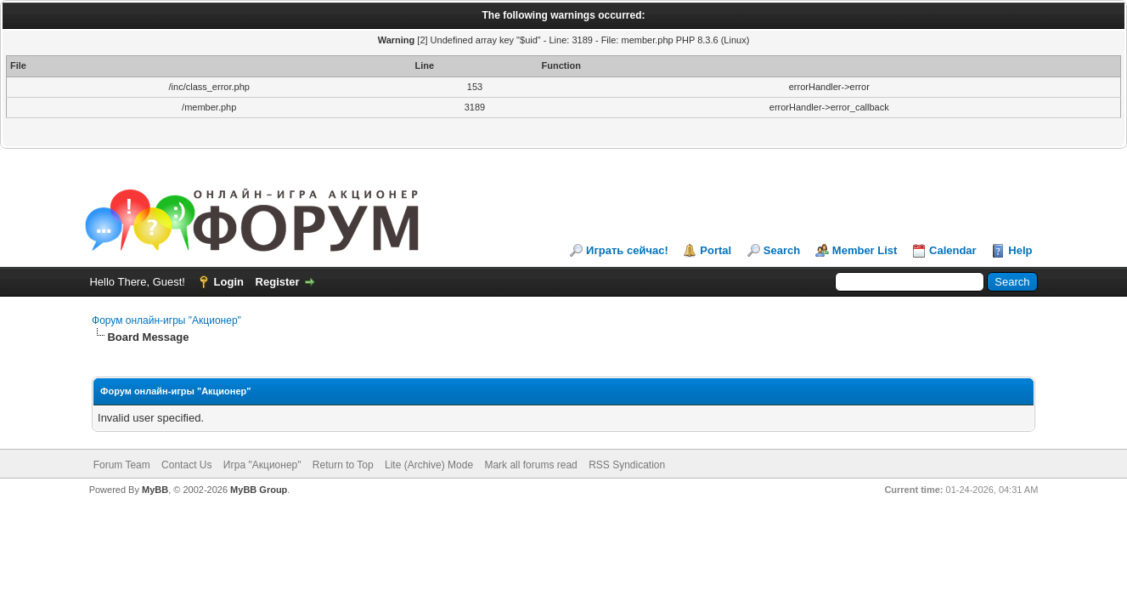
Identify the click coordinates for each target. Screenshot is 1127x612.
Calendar (953, 250)
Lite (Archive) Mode (429, 465)
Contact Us (186, 465)
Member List (865, 250)
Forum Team (121, 465)
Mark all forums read (530, 465)
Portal (715, 250)
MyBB (155, 489)
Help (1020, 250)
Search (782, 250)
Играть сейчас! (627, 250)
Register (278, 281)
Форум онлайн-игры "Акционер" (166, 320)
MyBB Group (258, 489)
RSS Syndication (627, 465)
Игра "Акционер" (262, 465)
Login (229, 281)
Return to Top (343, 465)
